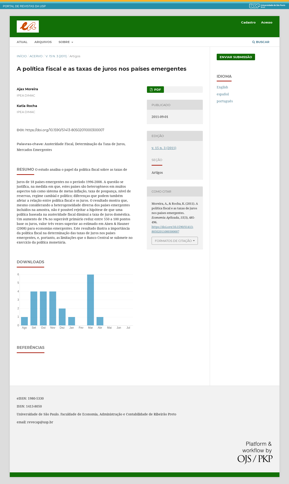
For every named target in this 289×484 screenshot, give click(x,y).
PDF (157, 89)
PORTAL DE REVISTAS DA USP (24, 6)
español (223, 94)
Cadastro (248, 22)
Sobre (65, 42)
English (222, 87)
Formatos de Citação (173, 241)
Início (22, 56)
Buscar (260, 42)
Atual (22, 42)
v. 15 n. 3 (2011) (56, 56)
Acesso (266, 22)
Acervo (36, 56)
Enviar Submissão (236, 57)
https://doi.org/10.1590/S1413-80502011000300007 (64, 130)
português (225, 101)
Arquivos (43, 42)
